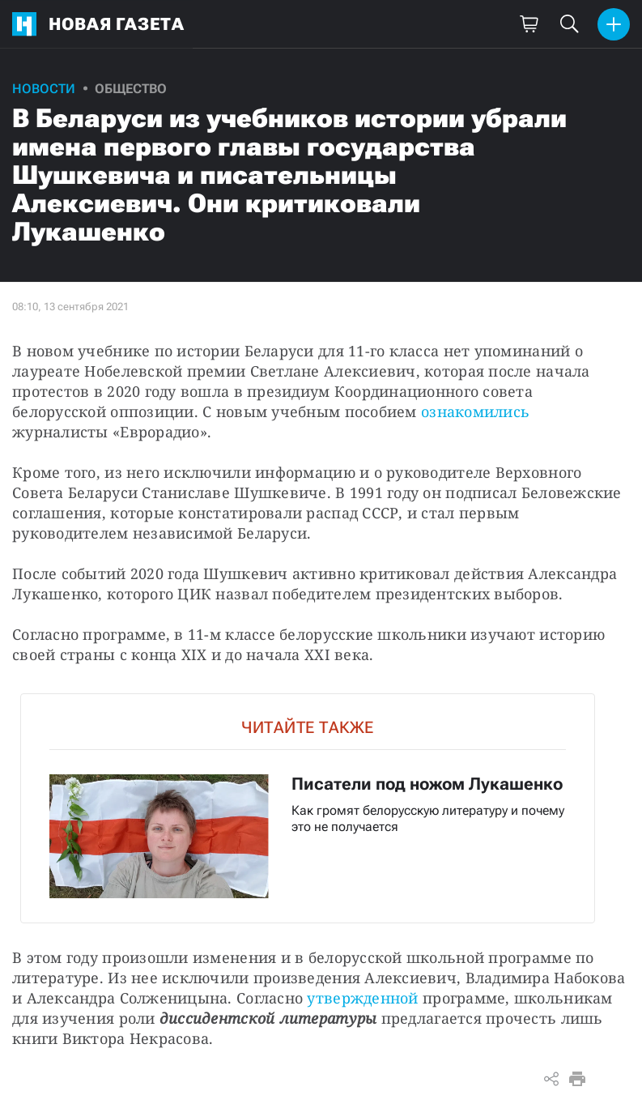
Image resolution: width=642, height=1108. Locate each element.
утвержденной (362, 998)
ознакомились (475, 411)
